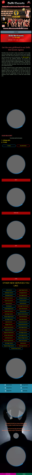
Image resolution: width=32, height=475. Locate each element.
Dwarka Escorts (9, 303)
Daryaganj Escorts (23, 292)
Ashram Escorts (23, 311)
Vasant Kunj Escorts (9, 300)
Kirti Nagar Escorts (23, 332)
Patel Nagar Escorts (23, 345)
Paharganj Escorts (9, 295)
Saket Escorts (9, 290)
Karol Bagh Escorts (23, 295)
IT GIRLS (9, 145)
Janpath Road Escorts (23, 324)
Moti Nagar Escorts (9, 343)
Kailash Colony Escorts (8, 327)
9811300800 (17, 38)
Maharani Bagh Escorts (23, 337)
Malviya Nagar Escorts (8, 340)
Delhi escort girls (26, 57)
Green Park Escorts (23, 316)
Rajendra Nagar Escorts (9, 345)
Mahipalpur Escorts (9, 292)
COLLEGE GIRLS (23, 145)
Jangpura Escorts (8, 324)
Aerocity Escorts (23, 300)
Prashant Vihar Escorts (16, 348)
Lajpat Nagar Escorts (23, 290)
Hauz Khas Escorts (23, 319)
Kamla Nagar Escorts (23, 327)
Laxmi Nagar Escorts (23, 335)
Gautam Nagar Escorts (9, 316)
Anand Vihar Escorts (9, 311)
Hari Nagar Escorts (9, 319)
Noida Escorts (23, 343)
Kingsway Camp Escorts (9, 332)
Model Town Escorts (23, 340)
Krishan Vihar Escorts (8, 335)
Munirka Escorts (23, 303)
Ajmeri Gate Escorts (23, 308)
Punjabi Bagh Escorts (9, 308)
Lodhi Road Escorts (9, 337)
